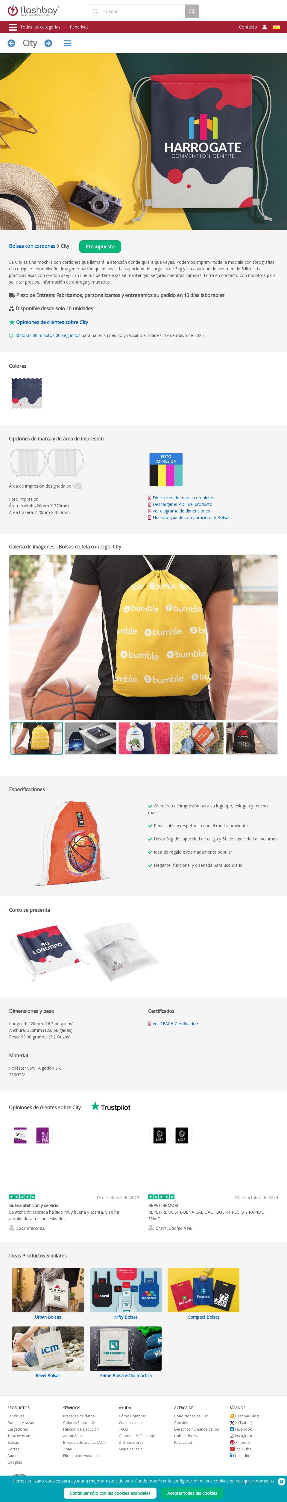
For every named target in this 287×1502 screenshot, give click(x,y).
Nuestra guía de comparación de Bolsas (191, 517)
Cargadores (17, 1429)
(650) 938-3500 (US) (261, 1481)
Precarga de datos (79, 1416)
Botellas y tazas (20, 1422)
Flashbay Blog (244, 1416)
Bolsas (13, 1442)
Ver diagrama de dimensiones (181, 511)
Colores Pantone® (79, 1422)
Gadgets (14, 1462)
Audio (12, 1455)
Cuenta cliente (131, 1422)
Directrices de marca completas (183, 497)
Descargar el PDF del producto (180, 504)
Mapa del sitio (131, 1449)
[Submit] (95, 11)
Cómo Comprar (132, 1416)
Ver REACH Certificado (174, 1023)
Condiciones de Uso (191, 1416)
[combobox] (137, 11)
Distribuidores (131, 1442)
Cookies (181, 1422)
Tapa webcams (20, 1435)
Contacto (248, 27)
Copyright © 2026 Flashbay (253, 1487)
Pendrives (79, 27)
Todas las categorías (34, 27)
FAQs (123, 1429)
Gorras (13, 1449)
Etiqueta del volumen (81, 1455)
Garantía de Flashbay (137, 1435)
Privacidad (183, 1442)
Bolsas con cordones (32, 246)
